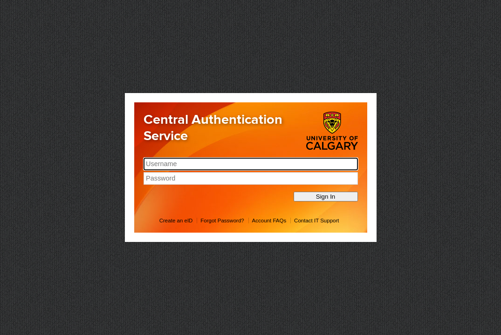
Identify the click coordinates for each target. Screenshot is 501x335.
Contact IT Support (316, 220)
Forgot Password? (222, 220)
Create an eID (176, 220)
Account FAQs (269, 220)
